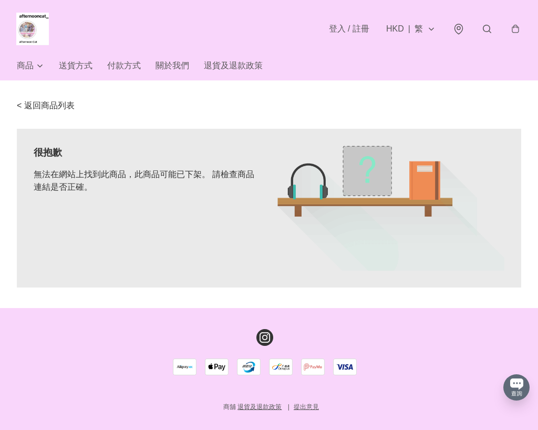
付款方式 (124, 67)
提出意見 (306, 407)
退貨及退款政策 (233, 67)
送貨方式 (75, 67)
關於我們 (172, 67)
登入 (348, 29)
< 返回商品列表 (46, 107)
